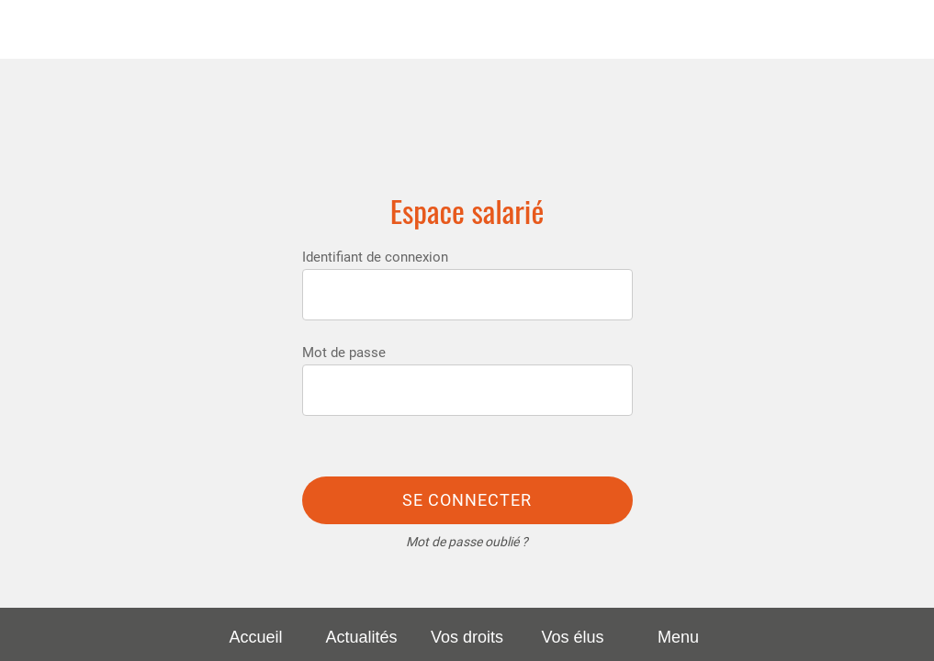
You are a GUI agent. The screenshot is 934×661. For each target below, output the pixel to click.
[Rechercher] (905, 29)
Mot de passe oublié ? (467, 541)
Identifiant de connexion (375, 257)
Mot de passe (344, 352)
